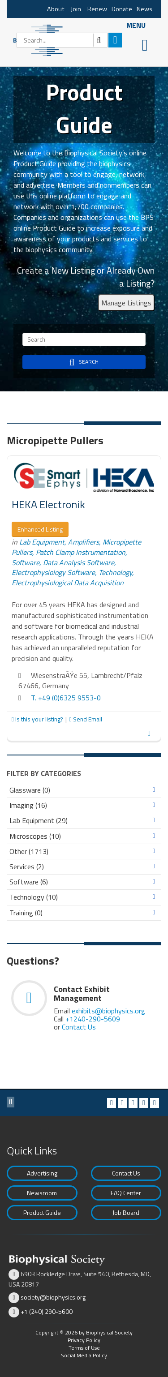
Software (25, 562)
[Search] (62, 40)
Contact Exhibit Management (82, 993)
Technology (115, 572)
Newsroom (42, 1192)
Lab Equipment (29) (38, 820)
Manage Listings (126, 302)
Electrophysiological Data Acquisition (68, 582)
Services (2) (26, 867)
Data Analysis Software (78, 562)
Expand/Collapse (154, 790)
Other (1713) (28, 851)
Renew (97, 9)
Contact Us (79, 1026)
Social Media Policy (84, 1355)
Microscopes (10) (35, 836)
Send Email (85, 719)
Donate (122, 9)
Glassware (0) (29, 790)
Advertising (42, 1173)
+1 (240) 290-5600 (47, 1311)
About (56, 9)
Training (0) (26, 913)
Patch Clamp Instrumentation (80, 552)
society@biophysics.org (53, 1297)
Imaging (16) (28, 805)
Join (76, 9)
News (144, 9)
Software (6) (28, 882)
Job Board (125, 1212)
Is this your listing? (38, 719)
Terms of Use (84, 1347)
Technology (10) (33, 897)
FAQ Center (126, 1192)
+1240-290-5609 (92, 1018)
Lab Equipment (42, 541)
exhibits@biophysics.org (108, 1010)
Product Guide (42, 1212)
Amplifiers (83, 541)
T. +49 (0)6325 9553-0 (66, 697)
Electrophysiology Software (53, 572)
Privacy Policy (84, 1340)
